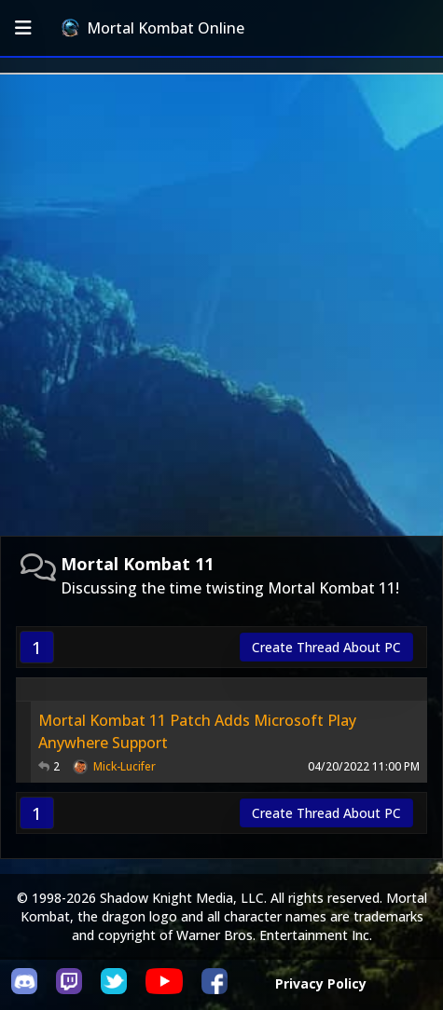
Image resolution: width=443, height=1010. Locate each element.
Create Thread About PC (326, 647)
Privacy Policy (321, 983)
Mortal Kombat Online (153, 28)
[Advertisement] (221, 305)
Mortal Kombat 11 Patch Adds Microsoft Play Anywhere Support (197, 731)
